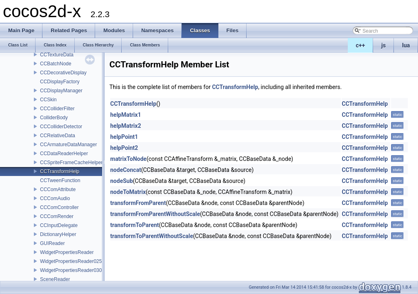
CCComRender (56, 216)
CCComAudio (55, 198)
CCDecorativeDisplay (63, 73)
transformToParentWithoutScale (151, 236)
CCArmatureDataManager (68, 144)
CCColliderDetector (61, 126)
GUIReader (52, 243)
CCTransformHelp (59, 171)
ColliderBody (54, 117)
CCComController (59, 207)
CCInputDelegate (59, 225)
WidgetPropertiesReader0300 (72, 270)
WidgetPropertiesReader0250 (72, 261)
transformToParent (134, 225)
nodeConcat (125, 170)
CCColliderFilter (57, 108)
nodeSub (121, 181)
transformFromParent (138, 203)
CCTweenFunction (60, 180)
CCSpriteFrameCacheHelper (71, 162)
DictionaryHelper (58, 234)
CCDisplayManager (61, 91)
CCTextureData (56, 55)
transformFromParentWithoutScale (155, 214)
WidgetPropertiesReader (66, 252)
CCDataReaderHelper (64, 153)
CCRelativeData (57, 135)
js (383, 45)
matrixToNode (128, 159)
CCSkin (48, 99)
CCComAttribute (58, 189)
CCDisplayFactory (60, 82)
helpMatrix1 (125, 114)
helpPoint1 (124, 137)
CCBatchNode (55, 64)
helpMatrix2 (125, 125)
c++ (360, 45)
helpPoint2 (124, 148)
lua (406, 45)
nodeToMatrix (128, 192)
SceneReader (55, 279)
